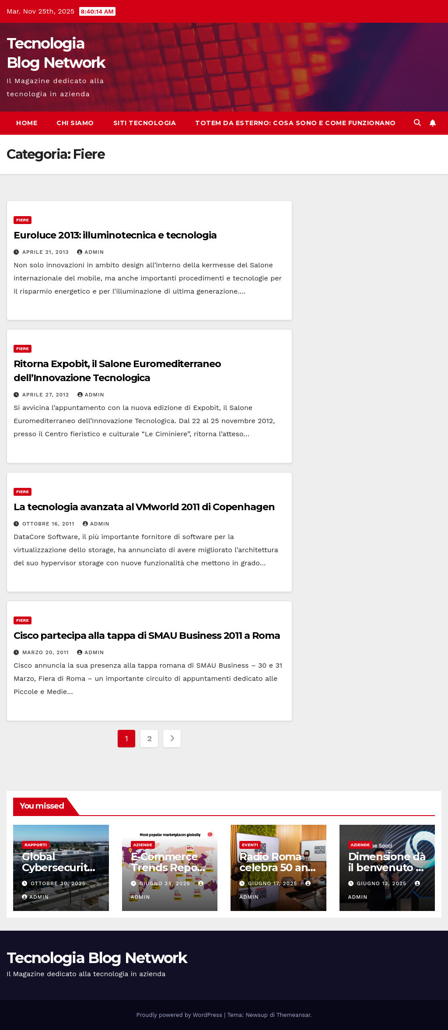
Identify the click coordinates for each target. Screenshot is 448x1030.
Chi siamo (75, 123)
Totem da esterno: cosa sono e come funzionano (295, 123)
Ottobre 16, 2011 (49, 524)
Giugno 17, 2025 (273, 883)
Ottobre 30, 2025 (58, 883)
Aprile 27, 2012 (46, 395)
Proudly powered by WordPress (180, 1015)
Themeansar (293, 1015)
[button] (417, 123)
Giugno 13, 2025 (383, 883)
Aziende (143, 844)
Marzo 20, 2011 (46, 652)
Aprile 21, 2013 (46, 252)
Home (26, 123)
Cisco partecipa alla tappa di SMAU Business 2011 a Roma (147, 635)
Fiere (22, 219)
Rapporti (35, 844)
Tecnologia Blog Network (97, 958)
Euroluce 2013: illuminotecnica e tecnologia (115, 235)
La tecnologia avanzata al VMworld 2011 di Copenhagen (144, 507)
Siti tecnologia (144, 123)
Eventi (250, 844)
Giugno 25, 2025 (165, 883)
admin (90, 252)
